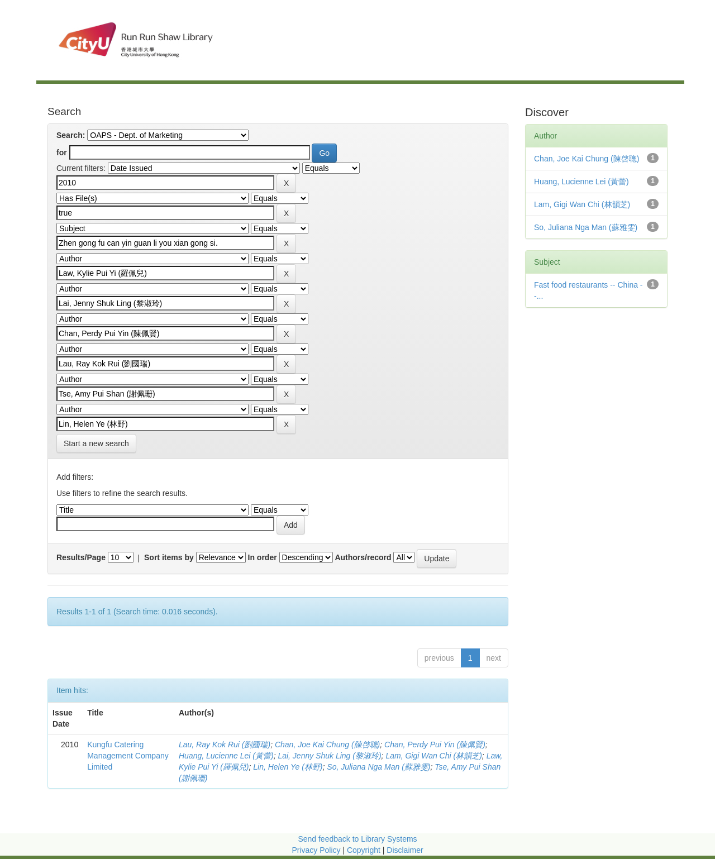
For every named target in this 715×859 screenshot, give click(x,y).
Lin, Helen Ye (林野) (287, 766)
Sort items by (169, 557)
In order (262, 557)
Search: (70, 135)
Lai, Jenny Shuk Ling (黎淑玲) (329, 755)
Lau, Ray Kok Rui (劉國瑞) (224, 744)
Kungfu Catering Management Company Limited (128, 755)
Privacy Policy (316, 850)
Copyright (365, 850)
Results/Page (81, 557)
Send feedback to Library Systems (357, 838)
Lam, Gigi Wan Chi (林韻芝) (433, 755)
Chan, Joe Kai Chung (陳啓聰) (327, 744)
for (61, 152)
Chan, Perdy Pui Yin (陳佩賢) (434, 744)
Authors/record (363, 557)
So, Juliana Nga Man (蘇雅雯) (378, 766)
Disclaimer (405, 850)
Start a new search (96, 443)
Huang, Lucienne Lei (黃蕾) (226, 755)
